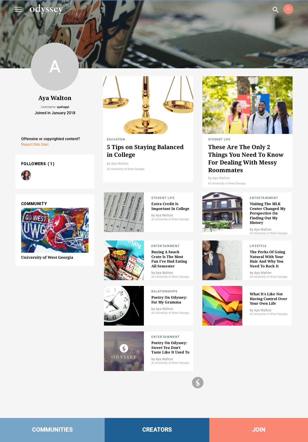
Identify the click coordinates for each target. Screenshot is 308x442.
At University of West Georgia (125, 169)
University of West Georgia (47, 257)
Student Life (219, 139)
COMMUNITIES (52, 429)
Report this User (35, 144)
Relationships (164, 291)
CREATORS (157, 429)
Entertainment (264, 198)
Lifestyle (258, 246)
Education (116, 139)
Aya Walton (119, 163)
